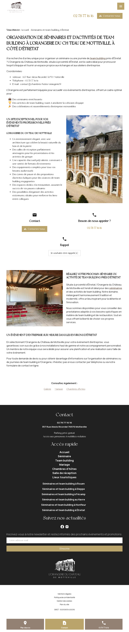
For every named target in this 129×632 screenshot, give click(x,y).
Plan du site (64, 604)
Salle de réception (64, 473)
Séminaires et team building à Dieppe (63, 489)
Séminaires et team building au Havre (63, 499)
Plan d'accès (25, 628)
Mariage (59, 389)
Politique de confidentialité (64, 597)
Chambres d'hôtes (75, 389)
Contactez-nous (109, 15)
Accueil (25, 29)
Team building (64, 460)
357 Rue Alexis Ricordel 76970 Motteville (64, 426)
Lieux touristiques (64, 477)
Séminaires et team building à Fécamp (63, 494)
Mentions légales (64, 594)
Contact (64, 628)
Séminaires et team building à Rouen (64, 483)
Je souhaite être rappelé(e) (64, 253)
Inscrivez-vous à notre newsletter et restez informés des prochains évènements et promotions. (64, 534)
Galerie (47, 389)
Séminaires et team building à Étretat (63, 510)
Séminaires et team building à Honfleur (63, 504)
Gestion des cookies (64, 601)
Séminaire (64, 456)
